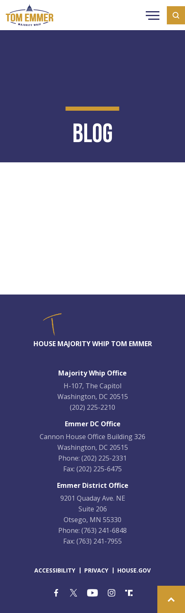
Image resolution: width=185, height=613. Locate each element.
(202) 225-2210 (92, 407)
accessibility (54, 570)
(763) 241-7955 (99, 541)
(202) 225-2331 (104, 458)
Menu (152, 16)
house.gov (134, 570)
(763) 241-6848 (104, 530)
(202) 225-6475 (99, 468)
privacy (96, 570)
